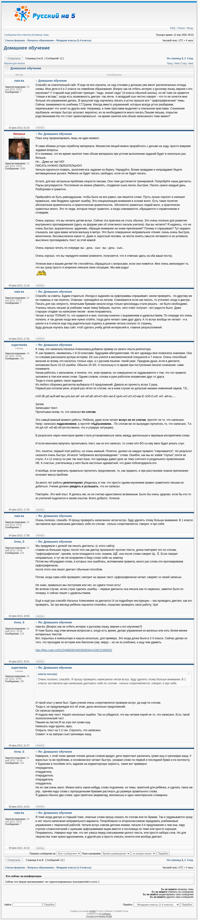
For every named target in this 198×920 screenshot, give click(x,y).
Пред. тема (173, 63)
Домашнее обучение (27, 47)
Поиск (181, 28)
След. (190, 58)
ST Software (104, 914)
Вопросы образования (41, 40)
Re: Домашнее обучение (55, 134)
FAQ (172, 28)
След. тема (187, 63)
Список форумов (15, 40)
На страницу (174, 58)
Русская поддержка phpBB (99, 916)
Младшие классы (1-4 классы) (74, 40)
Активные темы (40, 35)
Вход (190, 28)
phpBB (92, 911)
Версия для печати (14, 63)
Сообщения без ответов (17, 35)
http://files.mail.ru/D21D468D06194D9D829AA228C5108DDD (73, 650)
